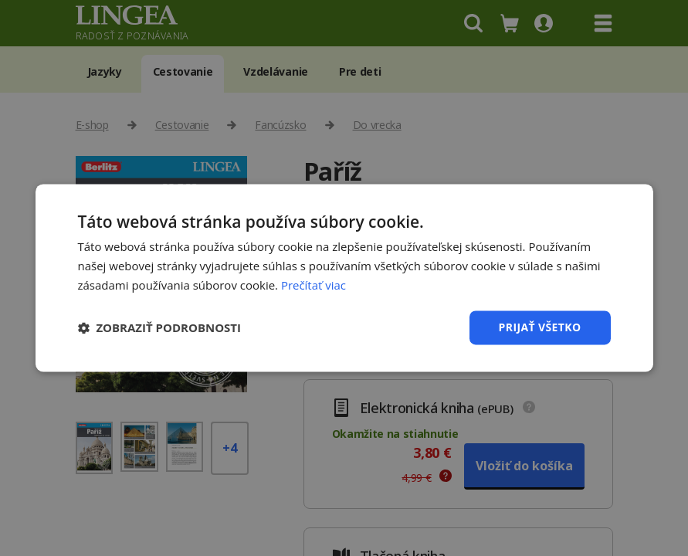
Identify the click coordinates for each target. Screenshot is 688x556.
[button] (160, 327)
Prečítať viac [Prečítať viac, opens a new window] (313, 285)
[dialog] (344, 278)
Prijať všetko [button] (539, 327)
